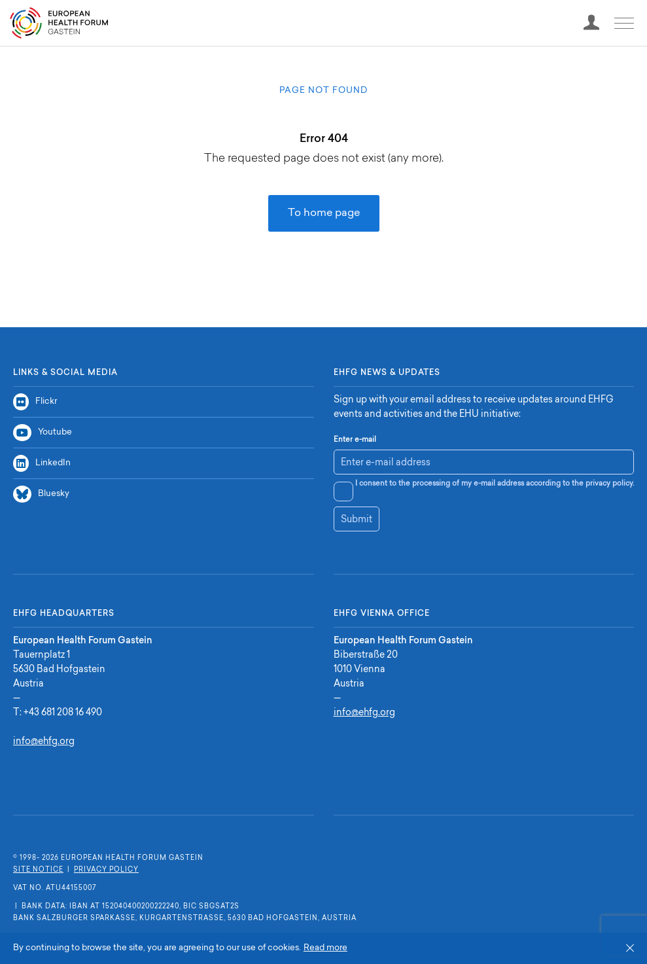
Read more (325, 948)
